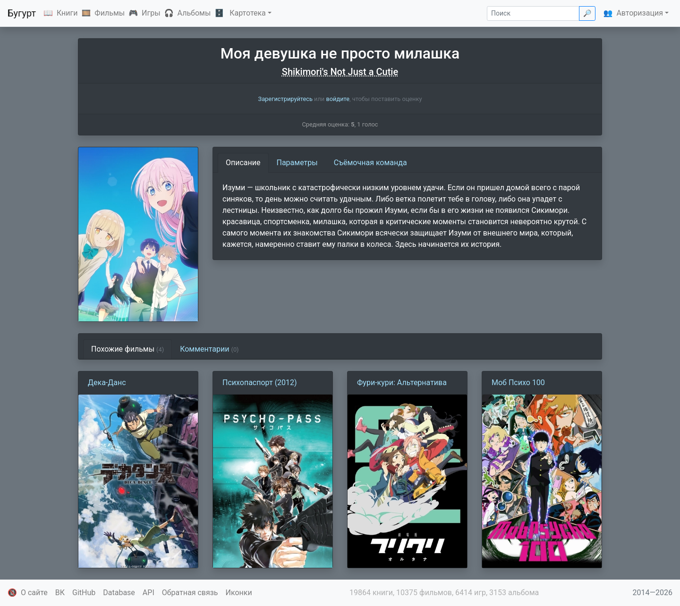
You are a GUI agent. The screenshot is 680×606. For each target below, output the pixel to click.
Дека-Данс (107, 382)
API (148, 592)
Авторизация (639, 12)
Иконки (239, 592)
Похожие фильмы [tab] (127, 349)
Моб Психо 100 (518, 382)
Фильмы (109, 12)
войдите (337, 98)
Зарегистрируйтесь (285, 98)
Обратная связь (190, 592)
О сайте (34, 592)
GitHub (83, 592)
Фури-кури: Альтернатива (402, 382)
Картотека (248, 12)
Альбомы (194, 12)
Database (119, 592)
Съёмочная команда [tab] (370, 162)
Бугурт (22, 13)
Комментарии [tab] (209, 349)
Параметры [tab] (297, 162)
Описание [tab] (243, 162)
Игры (151, 12)
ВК (60, 592)
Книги (67, 12)
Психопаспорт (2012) (259, 382)
